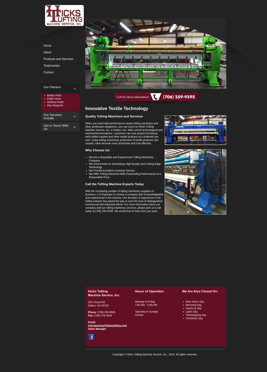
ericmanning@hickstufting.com (107, 325)
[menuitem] (60, 46)
